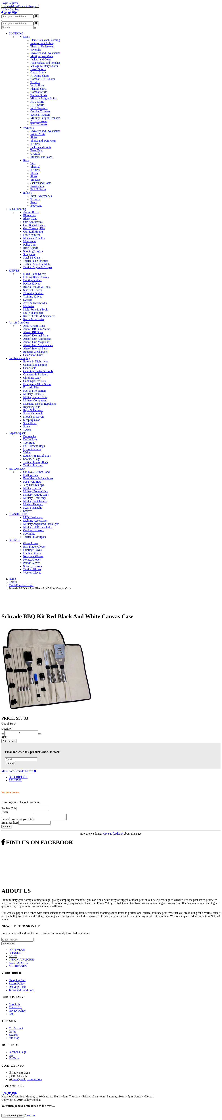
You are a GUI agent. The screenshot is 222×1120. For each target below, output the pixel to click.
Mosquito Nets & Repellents (39, 403)
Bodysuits (36, 205)
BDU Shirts (37, 104)
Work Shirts (37, 85)
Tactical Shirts (38, 95)
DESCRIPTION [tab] (18, 777)
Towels (27, 429)
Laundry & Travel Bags (37, 455)
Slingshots (29, 254)
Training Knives (32, 296)
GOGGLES (15, 954)
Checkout (29, 1116)
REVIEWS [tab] (15, 780)
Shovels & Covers (33, 416)
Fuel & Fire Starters (34, 390)
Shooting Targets (33, 251)
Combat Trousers (40, 111)
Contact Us (24, 6)
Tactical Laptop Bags (35, 462)
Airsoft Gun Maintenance (38, 345)
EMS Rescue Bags (34, 445)
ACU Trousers (38, 121)
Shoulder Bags (31, 458)
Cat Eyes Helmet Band (36, 471)
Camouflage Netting (35, 364)
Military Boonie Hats (35, 491)
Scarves (27, 510)
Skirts (33, 137)
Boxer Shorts (38, 69)
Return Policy (17, 984)
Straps (26, 426)
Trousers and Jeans (41, 156)
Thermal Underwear (42, 46)
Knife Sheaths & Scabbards (39, 316)
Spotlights (29, 533)
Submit (10, 763)
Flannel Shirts (38, 88)
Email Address (9, 823)
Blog (11, 1056)
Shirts (33, 176)
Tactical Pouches (33, 465)
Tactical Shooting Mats (36, 264)
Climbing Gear (32, 377)
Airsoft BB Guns (33, 332)
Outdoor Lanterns (33, 530)
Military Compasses (34, 400)
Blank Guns (30, 218)
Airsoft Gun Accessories (37, 338)
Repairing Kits (31, 406)
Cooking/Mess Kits (34, 380)
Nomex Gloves (32, 559)
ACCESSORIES (18, 963)
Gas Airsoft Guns (33, 354)
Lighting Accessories (35, 520)
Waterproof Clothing (42, 43)
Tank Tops (36, 150)
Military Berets (32, 488)
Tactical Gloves (32, 569)
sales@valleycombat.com (27, 1080)
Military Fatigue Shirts (43, 98)
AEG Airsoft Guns (34, 325)
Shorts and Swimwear (43, 140)
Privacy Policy (17, 1011)
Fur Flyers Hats (32, 481)
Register (13, 3)
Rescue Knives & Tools (37, 286)
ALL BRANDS (18, 967)
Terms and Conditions (21, 991)
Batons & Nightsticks (35, 361)
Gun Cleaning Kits (34, 228)
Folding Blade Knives (36, 277)
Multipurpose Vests (41, 56)
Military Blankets (33, 393)
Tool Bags (29, 442)
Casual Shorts (38, 72)
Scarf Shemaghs (32, 507)
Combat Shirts (38, 91)
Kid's (26, 160)
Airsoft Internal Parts (35, 348)
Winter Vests (37, 134)
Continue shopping (13, 1116)
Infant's (27, 192)
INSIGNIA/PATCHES (22, 960)
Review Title (8, 808)
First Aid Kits (31, 387)
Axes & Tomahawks (35, 303)
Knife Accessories (33, 319)
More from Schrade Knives (18, 771)
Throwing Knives (33, 293)
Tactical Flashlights (34, 536)
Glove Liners (30, 543)
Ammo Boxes (31, 212)
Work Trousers (38, 108)
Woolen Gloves (32, 572)
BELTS (13, 957)
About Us (14, 1005)
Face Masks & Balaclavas (38, 478)
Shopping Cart (17, 981)
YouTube (14, 1059)
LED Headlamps (33, 517)
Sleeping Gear (31, 419)
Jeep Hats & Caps (33, 484)
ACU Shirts (37, 101)
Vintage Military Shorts (44, 65)
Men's (26, 36)
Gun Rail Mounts (33, 231)
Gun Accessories (33, 221)
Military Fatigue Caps (36, 494)
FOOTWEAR (17, 950)
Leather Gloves (32, 553)
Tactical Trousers (40, 114)
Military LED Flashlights (38, 527)
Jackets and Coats (40, 59)
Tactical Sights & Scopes (37, 267)
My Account (16, 1029)
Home (5, 6)
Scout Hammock (33, 413)
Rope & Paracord (33, 410)
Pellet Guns (30, 244)
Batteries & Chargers (35, 351)
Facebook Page (17, 1053)
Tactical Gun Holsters (35, 260)
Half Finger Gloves (34, 546)
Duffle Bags (30, 439)
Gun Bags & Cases (34, 225)
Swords (27, 299)
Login (4, 3)
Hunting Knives (32, 280)
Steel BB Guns (31, 257)
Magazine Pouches (34, 238)
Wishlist (13, 6)
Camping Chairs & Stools (38, 371)
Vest (32, 163)
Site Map (14, 1038)
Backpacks (29, 436)
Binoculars (29, 215)
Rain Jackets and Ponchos (45, 62)
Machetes (28, 306)
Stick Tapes (30, 423)
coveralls (35, 49)
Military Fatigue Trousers (45, 117)
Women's (28, 127)
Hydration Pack (32, 449)
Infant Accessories (41, 195)
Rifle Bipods (30, 247)
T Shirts (35, 82)
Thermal (35, 166)
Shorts (34, 173)
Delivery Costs (17, 987)
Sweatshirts (37, 186)
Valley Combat (10, 9)
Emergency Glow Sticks (37, 384)
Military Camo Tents (35, 397)
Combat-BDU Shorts (42, 78)
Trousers (35, 179)
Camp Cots (29, 367)
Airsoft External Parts (36, 335)
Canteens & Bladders (35, 374)
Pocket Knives (31, 283)
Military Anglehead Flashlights (41, 523)
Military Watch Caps (35, 501)
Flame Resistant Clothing (45, 39)
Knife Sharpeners (33, 312)
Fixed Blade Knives (34, 273)
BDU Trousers (38, 124)
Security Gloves (32, 566)
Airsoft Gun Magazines (36, 342)
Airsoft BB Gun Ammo (36, 329)
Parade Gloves (31, 562)
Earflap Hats (30, 475)
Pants (33, 202)
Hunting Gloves (32, 549)
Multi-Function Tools (35, 309)
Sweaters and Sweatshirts (45, 52)
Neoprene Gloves (33, 556)
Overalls (35, 153)
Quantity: (6, 728)
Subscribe (8, 944)
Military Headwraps (34, 497)
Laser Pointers (31, 234)
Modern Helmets (33, 504)
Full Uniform (38, 189)
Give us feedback (113, 834)
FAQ (11, 1014)
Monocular (29, 241)
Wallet (27, 452)
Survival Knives (32, 290)
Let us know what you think (17, 820)
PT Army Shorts (39, 75)
